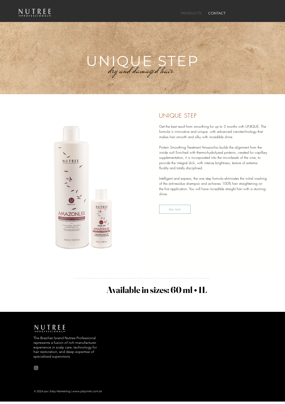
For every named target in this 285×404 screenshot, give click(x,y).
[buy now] (175, 209)
